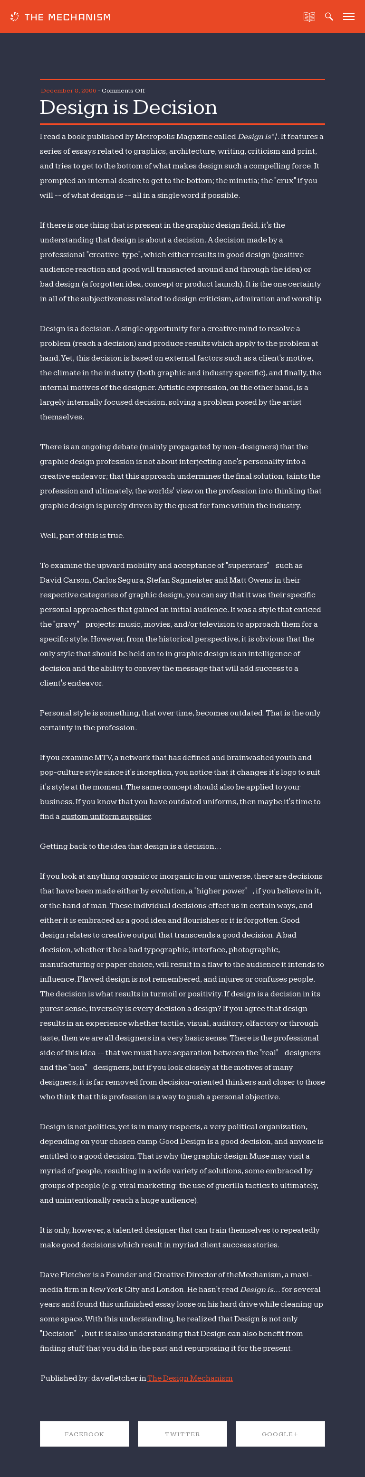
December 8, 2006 (68, 90)
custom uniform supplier (106, 816)
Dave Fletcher (65, 1275)
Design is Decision (129, 107)
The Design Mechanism (190, 1378)
